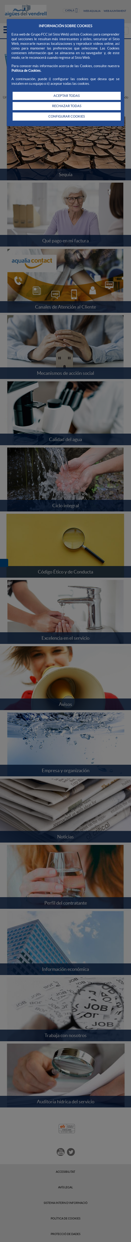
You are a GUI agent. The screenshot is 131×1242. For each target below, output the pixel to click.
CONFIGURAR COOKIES (66, 116)
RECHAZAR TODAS (66, 106)
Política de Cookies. (26, 70)
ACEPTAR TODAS (66, 96)
